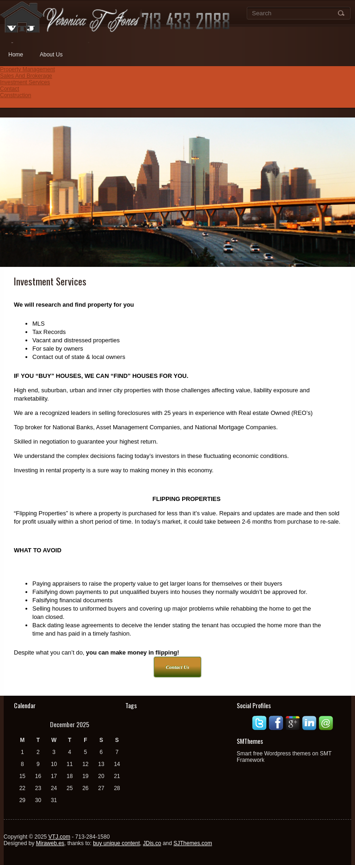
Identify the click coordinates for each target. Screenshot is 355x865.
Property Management (27, 69)
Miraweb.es (50, 843)
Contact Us (177, 667)
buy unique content (116, 843)
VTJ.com (59, 837)
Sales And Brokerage (26, 76)
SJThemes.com (192, 843)
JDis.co (152, 843)
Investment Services (25, 82)
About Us (51, 54)
